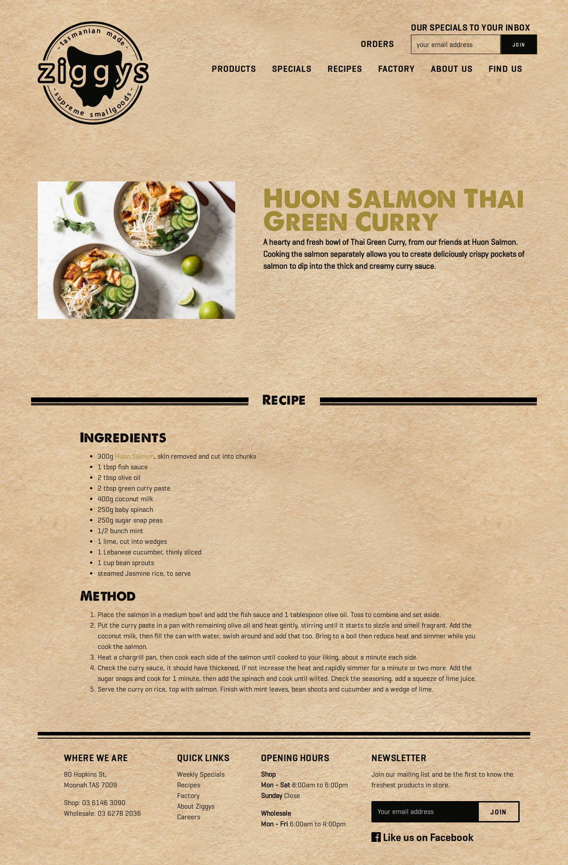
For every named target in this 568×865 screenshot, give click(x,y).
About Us (452, 69)
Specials (292, 69)
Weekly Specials (201, 774)
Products (234, 69)
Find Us (505, 69)
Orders (377, 44)
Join (498, 812)
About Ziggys (195, 806)
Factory (396, 69)
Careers (188, 817)
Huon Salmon (134, 456)
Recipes (344, 69)
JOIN (519, 45)
